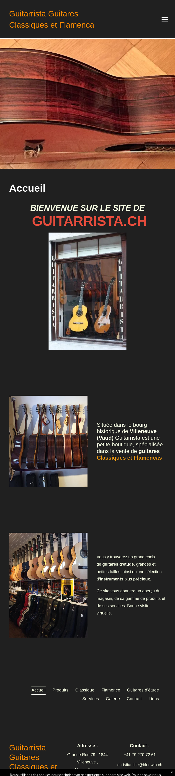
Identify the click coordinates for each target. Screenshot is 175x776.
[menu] (165, 19)
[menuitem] (38, 690)
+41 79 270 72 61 (140, 754)
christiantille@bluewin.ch (139, 765)
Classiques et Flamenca (51, 24)
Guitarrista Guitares (43, 13)
